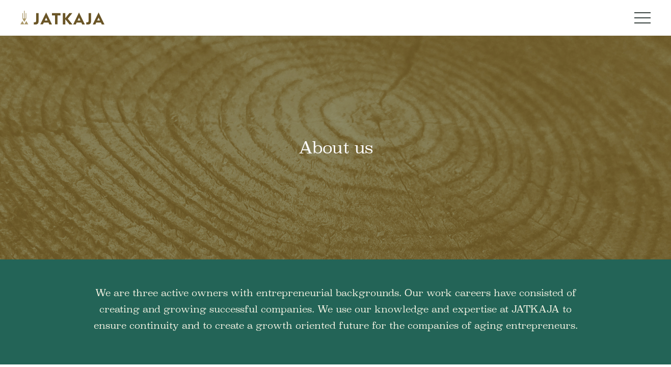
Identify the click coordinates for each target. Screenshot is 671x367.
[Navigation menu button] (642, 18)
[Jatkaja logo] (62, 18)
